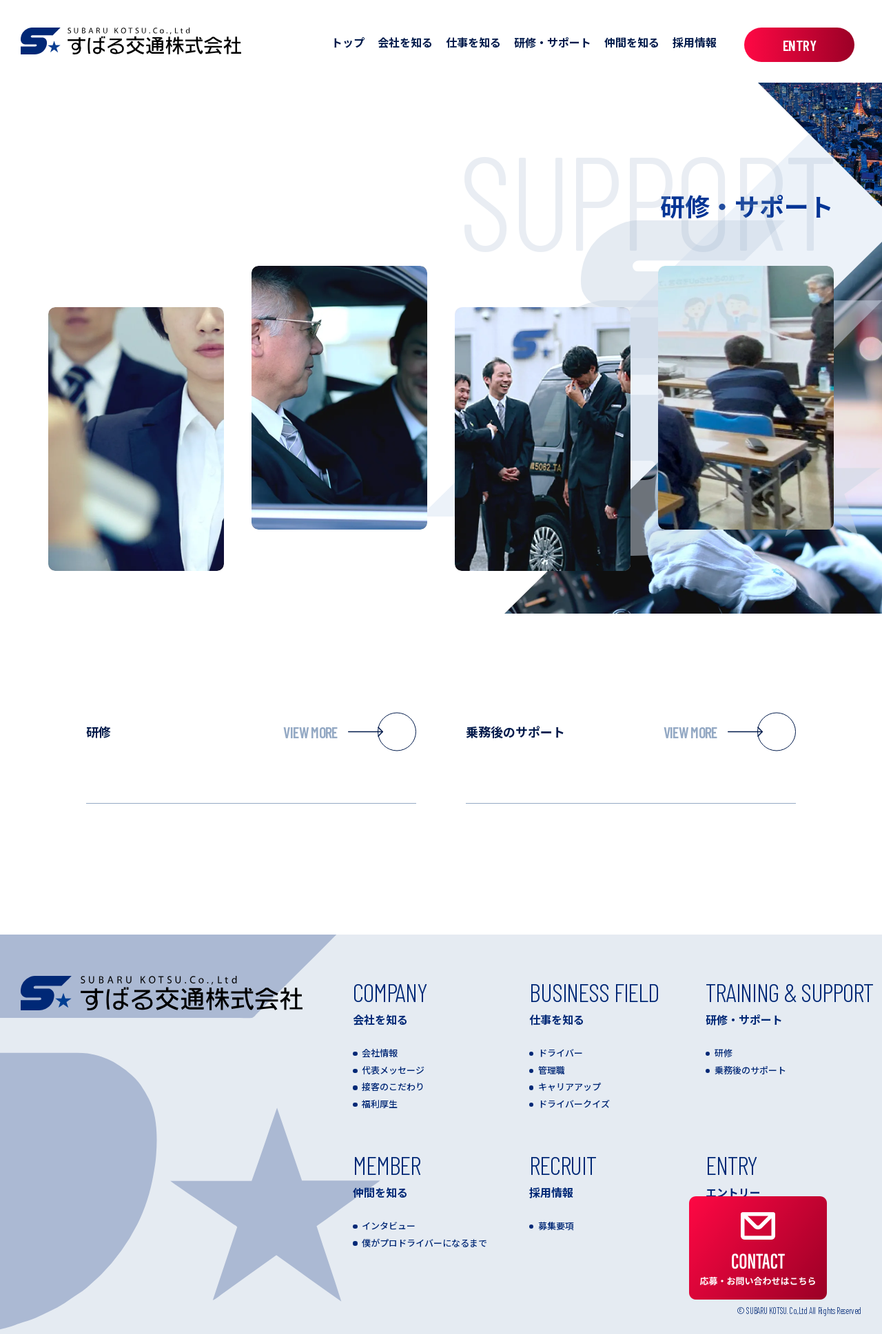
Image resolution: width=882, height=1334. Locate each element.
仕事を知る (473, 42)
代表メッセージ (393, 1069)
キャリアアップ (569, 1086)
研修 (251, 731)
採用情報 (695, 42)
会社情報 (380, 1052)
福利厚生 (380, 1103)
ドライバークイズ (574, 1103)
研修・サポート (552, 42)
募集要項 (556, 1225)
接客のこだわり (393, 1086)
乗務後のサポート (631, 731)
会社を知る (405, 42)
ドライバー (560, 1052)
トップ (348, 42)
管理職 (551, 1069)
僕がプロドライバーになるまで (424, 1242)
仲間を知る (631, 42)
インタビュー (389, 1225)
